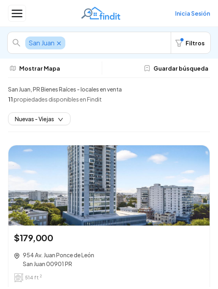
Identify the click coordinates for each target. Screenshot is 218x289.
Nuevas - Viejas (39, 118)
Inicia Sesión (192, 13)
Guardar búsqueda (176, 68)
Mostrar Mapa (35, 68)
